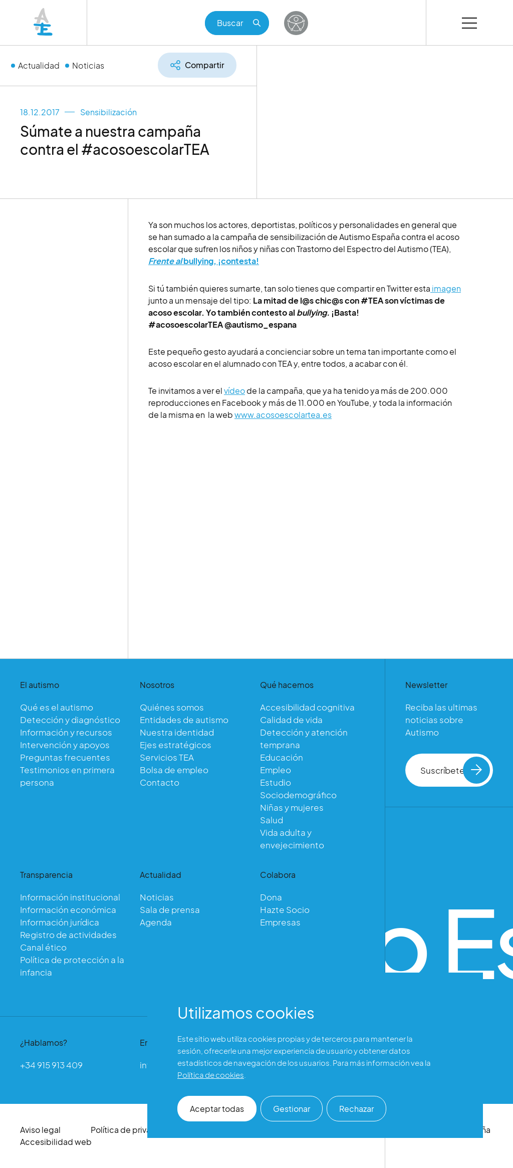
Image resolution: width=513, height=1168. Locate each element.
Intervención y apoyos (65, 744)
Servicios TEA (167, 757)
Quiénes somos (172, 707)
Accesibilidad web (56, 1141)
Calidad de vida (291, 719)
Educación (281, 757)
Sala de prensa (170, 909)
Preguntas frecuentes (65, 757)
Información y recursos (66, 732)
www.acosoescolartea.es (283, 417)
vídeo (234, 393)
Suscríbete (455, 770)
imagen (445, 291)
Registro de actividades (68, 934)
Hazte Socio (285, 909)
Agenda (156, 921)
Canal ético (43, 947)
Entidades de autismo (184, 719)
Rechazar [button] (356, 1108)
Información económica (68, 909)
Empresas (280, 921)
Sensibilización (108, 112)
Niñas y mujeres (292, 807)
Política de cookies (210, 1074)
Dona (271, 896)
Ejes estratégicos (175, 744)
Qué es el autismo (56, 707)
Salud (271, 819)
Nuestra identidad (177, 732)
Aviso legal (40, 1129)
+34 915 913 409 (51, 1064)
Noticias (88, 65)
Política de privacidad (132, 1129)
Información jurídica (59, 921)
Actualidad (39, 65)
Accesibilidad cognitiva (307, 707)
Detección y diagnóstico (70, 719)
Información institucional (70, 896)
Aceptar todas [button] (217, 1108)
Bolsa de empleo (174, 769)
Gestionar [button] (291, 1108)
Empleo (275, 769)
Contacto (159, 782)
